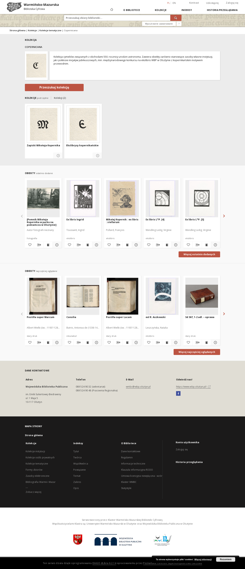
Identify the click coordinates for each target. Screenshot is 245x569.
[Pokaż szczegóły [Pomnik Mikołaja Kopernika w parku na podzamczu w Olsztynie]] (56, 244)
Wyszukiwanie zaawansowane (159, 23)
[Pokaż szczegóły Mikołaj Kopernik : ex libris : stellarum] (135, 244)
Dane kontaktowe (130, 451)
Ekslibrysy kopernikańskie (82, 145)
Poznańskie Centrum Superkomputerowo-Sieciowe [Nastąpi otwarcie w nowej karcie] (172, 563)
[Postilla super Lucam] (122, 296)
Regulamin (127, 457)
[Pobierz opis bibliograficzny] (38, 244)
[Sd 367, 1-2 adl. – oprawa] (201, 296)
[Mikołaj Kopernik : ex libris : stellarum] (122, 198)
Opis (75, 488)
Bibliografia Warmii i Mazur (41, 482)
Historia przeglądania (222, 10)
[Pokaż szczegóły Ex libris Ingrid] (96, 244)
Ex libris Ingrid (75, 219)
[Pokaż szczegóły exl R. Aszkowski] (175, 342)
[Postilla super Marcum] (43, 296)
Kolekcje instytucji (35, 451)
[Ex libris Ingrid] (83, 198)
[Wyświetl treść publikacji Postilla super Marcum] (47, 342)
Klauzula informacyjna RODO (137, 469)
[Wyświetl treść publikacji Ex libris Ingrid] (87, 244)
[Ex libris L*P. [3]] (201, 198)
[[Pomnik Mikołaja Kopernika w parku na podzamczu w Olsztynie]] (43, 198)
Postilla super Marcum (40, 317)
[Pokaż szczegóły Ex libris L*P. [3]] (215, 244)
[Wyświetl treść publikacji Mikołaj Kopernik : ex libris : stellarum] (127, 244)
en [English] (174, 3)
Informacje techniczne (133, 463)
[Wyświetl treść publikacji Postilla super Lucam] (127, 342)
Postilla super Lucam (119, 317)
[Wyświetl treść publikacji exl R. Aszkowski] (166, 342)
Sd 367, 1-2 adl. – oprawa (199, 317)
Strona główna (17, 30)
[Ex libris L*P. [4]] (162, 198)
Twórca (77, 457)
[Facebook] (178, 393)
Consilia (71, 317)
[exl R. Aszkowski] (162, 296)
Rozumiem (226, 559)
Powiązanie (79, 469)
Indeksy (186, 10)
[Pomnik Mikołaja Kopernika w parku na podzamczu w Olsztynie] (41, 222)
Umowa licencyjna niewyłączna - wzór (141, 475)
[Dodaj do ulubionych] (29, 244)
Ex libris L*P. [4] (155, 219)
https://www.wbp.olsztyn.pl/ (193, 386)
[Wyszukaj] (175, 18)
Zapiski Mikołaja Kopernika (43, 145)
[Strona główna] (111, 10)
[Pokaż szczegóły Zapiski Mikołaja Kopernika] (57, 156)
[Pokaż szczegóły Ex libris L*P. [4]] (175, 244)
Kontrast (194, 2)
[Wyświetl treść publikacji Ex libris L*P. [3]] (206, 244)
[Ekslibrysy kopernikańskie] (83, 124)
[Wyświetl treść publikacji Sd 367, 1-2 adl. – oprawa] (206, 342)
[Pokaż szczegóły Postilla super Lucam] (135, 342)
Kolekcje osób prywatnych (40, 457)
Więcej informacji (203, 559)
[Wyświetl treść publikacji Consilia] (87, 342)
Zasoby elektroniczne (37, 475)
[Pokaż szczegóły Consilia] (96, 342)
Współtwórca (80, 463)
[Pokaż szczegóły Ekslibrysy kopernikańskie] (97, 156)
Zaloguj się (232, 2)
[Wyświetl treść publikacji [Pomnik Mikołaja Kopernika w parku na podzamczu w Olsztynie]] (47, 244)
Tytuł (76, 451)
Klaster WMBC (128, 482)
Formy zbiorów (34, 469)
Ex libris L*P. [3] (194, 219)
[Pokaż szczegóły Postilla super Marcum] (56, 342)
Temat (76, 475)
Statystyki (126, 488)
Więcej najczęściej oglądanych (197, 352)
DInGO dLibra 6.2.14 (104, 563)
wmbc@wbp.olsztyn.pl (138, 386)
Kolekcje (161, 10)
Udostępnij (212, 3)
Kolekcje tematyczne (50, 30)
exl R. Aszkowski (156, 317)
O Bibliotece (131, 10)
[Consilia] (83, 296)
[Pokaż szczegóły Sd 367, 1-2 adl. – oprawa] (215, 342)
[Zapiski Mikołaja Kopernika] (43, 124)
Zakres (77, 482)
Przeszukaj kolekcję (54, 87)
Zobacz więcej (34, 492)
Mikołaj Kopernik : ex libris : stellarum (122, 221)
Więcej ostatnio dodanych (199, 254)
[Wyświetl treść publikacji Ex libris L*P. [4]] (166, 244)
